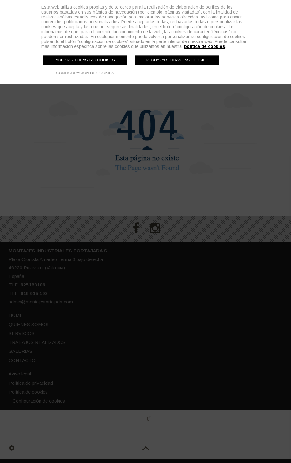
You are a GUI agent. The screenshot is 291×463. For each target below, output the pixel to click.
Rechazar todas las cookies (177, 60)
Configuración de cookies (85, 73)
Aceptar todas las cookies (85, 60)
